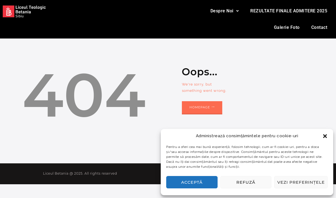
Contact (319, 27)
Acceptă (191, 182)
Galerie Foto (287, 27)
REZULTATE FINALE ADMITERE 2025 (288, 10)
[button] (325, 136)
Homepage (200, 107)
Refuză (245, 182)
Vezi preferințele (301, 182)
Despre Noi (224, 10)
